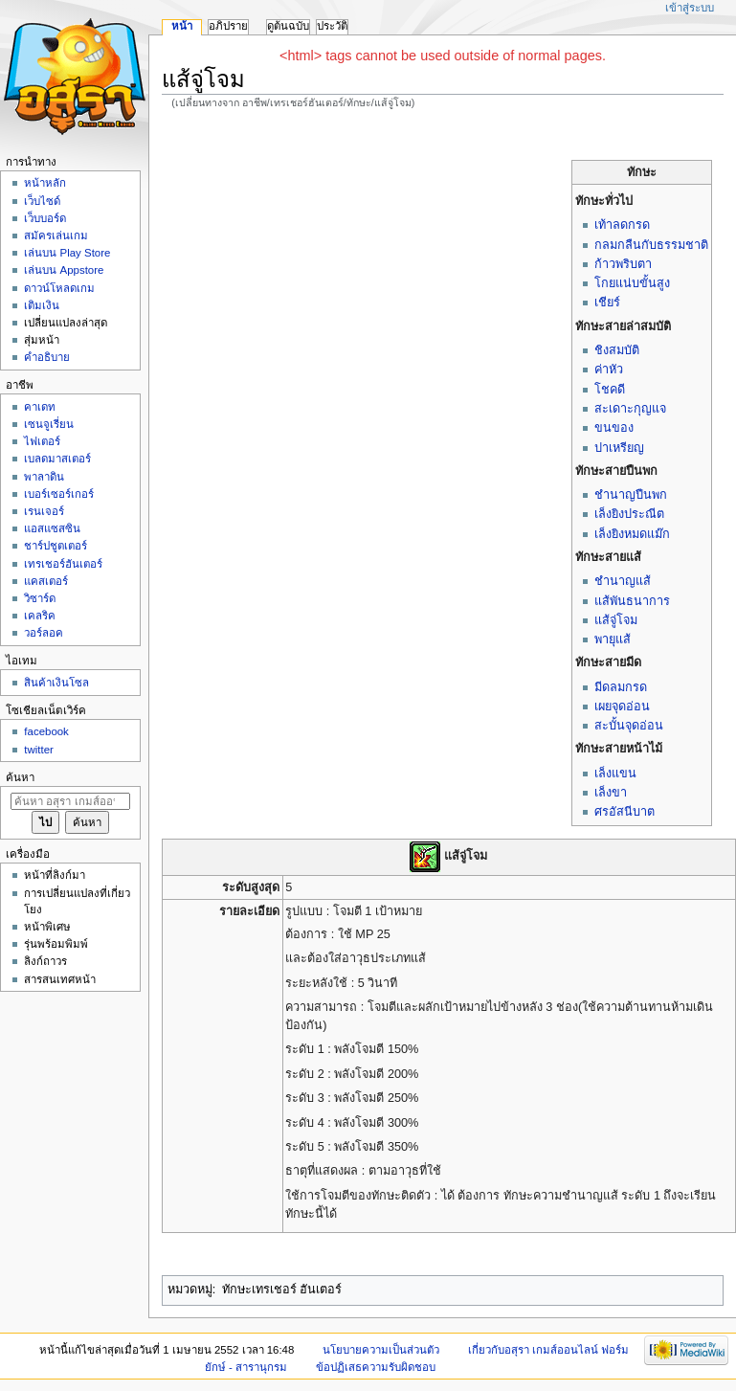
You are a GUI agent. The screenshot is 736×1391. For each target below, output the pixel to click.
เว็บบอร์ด (45, 218)
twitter (39, 749)
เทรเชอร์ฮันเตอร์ (63, 564)
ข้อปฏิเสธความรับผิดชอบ (375, 1367)
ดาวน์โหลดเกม (59, 288)
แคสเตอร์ (46, 581)
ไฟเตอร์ (42, 441)
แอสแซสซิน (52, 528)
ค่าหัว (608, 369)
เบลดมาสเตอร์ (57, 458)
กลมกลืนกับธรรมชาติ (651, 245)
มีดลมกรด (620, 687)
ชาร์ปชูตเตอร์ (55, 545)
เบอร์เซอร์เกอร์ (59, 494)
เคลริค (40, 615)
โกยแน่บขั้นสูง (632, 283)
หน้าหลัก (45, 183)
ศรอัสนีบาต (624, 812)
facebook (46, 731)
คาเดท (40, 407)
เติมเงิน (41, 305)
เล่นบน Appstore (63, 270)
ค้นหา (20, 777)
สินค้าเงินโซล (56, 682)
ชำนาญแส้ (622, 581)
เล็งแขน (615, 773)
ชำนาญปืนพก (630, 495)
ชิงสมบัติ (616, 350)
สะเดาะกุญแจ (630, 408)
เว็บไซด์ (42, 201)
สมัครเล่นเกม (56, 235)
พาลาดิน (44, 476)
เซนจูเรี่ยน (49, 424)
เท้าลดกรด (622, 225)
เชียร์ (607, 302)
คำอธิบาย (47, 357)
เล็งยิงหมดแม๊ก (632, 534)
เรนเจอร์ (44, 511)
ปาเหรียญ (619, 448)
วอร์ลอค (43, 633)
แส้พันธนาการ (632, 601)
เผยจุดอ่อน (622, 706)
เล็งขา (610, 792)
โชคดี (609, 389)
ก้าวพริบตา (623, 264)
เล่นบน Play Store (67, 252)
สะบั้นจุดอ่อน (628, 725)
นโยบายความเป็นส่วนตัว (381, 1350)
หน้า (181, 26)
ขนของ (614, 428)
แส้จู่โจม (615, 620)
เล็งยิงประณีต (629, 514)
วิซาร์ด (40, 598)
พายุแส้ (612, 639)
